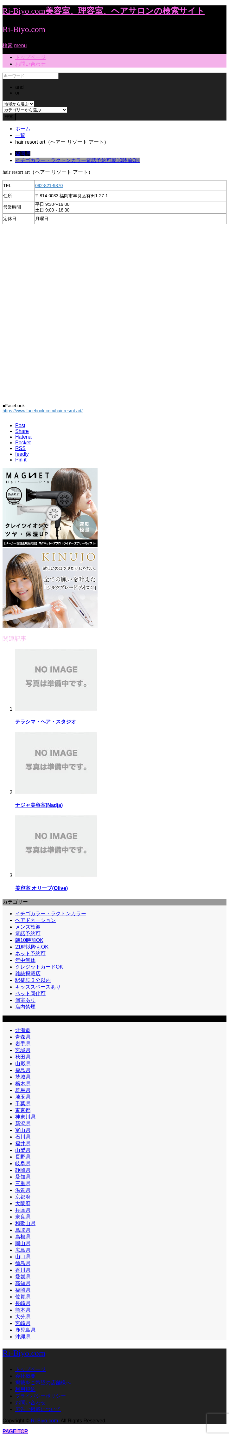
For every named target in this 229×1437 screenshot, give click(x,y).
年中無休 (25, 960)
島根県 (22, 1236)
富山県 (22, 1130)
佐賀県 (22, 1296)
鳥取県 (22, 1230)
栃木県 (22, 1083)
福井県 (22, 1143)
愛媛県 (22, 1276)
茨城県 (22, 1077)
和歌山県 (25, 1223)
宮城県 (22, 1050)
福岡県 (22, 153)
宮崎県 (22, 1323)
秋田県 (22, 1057)
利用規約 (25, 1389)
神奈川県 (25, 1117)
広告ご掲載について (38, 1409)
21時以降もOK (31, 947)
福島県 (22, 1070)
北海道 (22, 1030)
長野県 (22, 1156)
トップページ (30, 57)
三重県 (22, 1183)
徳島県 (22, 1263)
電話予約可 (98, 160)
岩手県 (22, 1043)
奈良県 (22, 1216)
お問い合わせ (30, 64)
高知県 (22, 1283)
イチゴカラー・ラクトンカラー (50, 160)
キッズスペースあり (38, 987)
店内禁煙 (25, 1006)
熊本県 (22, 1310)
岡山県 (22, 1243)
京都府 (22, 1196)
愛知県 (22, 1176)
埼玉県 (22, 1097)
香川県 (22, 1270)
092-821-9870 (49, 185)
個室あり (25, 1000)
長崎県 (22, 1303)
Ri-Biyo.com (24, 29)
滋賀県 (22, 1190)
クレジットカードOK (39, 967)
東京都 (22, 1110)
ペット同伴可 (30, 993)
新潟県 (22, 1123)
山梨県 (22, 1150)
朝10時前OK (125, 160)
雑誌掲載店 (28, 973)
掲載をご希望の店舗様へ (43, 1382)
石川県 (22, 1137)
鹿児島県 (25, 1330)
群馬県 (22, 1090)
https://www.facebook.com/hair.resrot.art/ (43, 410)
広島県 (22, 1250)
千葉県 (22, 1103)
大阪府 (22, 1203)
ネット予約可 (30, 953)
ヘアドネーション (35, 920)
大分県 (22, 1316)
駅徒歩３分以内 (33, 980)
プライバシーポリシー (40, 1396)
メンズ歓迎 (28, 927)
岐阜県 (22, 1163)
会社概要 (25, 1376)
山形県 (22, 1063)
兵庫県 (22, 1210)
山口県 (22, 1256)
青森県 (22, 1037)
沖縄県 (22, 1336)
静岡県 (22, 1170)
